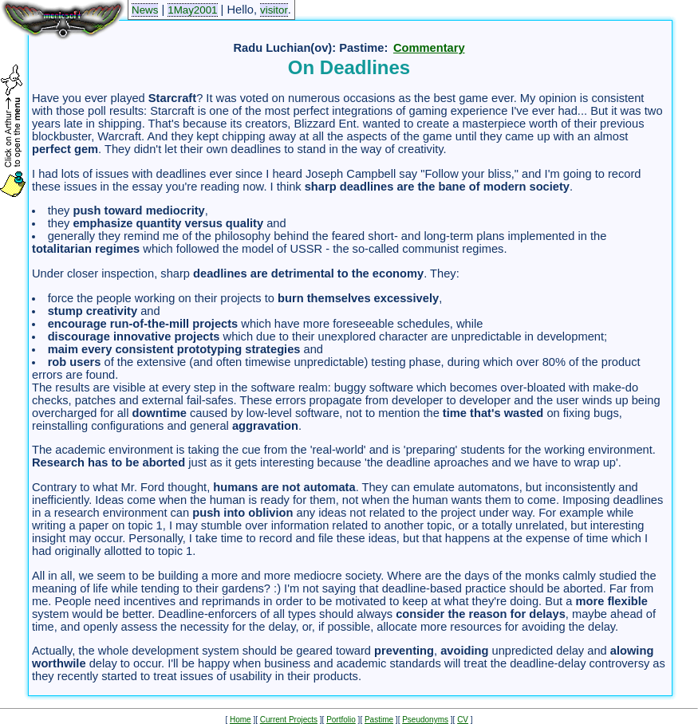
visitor (274, 10)
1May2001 (192, 10)
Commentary (429, 47)
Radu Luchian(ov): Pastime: (310, 47)
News (145, 10)
